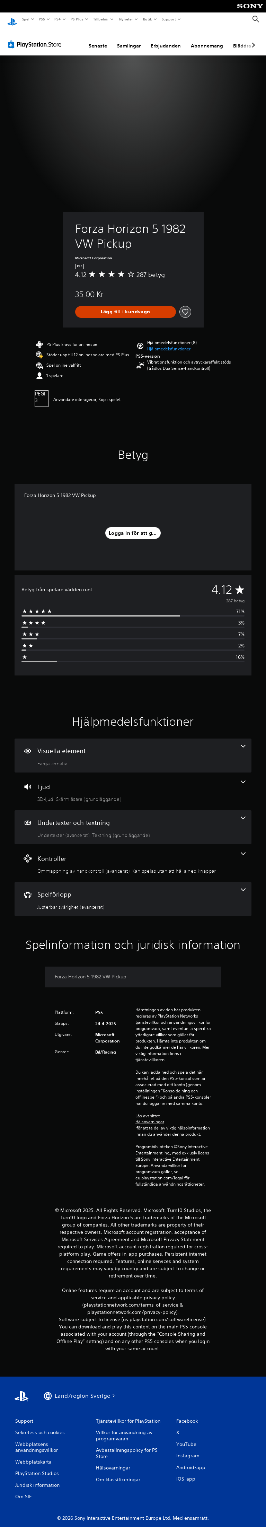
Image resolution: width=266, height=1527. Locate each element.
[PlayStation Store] (36, 37)
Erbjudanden (166, 39)
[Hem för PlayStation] (12, 19)
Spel (25, 19)
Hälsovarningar (149, 1115)
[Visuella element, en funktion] (133, 749)
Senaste (98, 39)
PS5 (42, 19)
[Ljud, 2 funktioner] (133, 785)
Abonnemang (207, 39)
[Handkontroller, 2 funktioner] (133, 857)
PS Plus (76, 19)
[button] (168, 342)
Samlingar (129, 39)
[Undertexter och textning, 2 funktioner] (133, 821)
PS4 (57, 19)
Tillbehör (101, 19)
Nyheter (126, 19)
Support (168, 19)
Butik (147, 19)
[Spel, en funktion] (133, 892)
